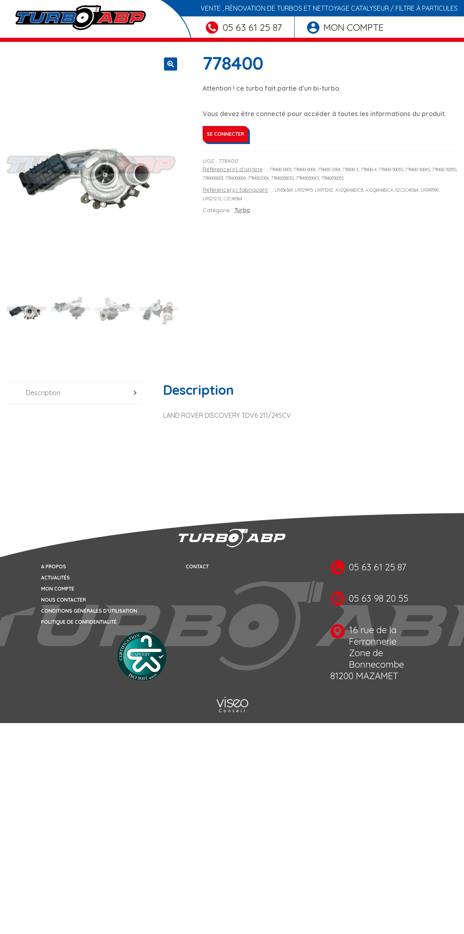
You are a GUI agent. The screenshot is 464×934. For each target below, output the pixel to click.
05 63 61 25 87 (244, 27)
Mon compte (345, 27)
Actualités (55, 578)
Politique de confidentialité (79, 622)
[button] (170, 64)
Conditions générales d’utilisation (89, 611)
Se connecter (225, 134)
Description (43, 393)
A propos (53, 567)
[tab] (74, 394)
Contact (197, 567)
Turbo (242, 210)
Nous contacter (63, 600)
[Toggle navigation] (11, 40)
